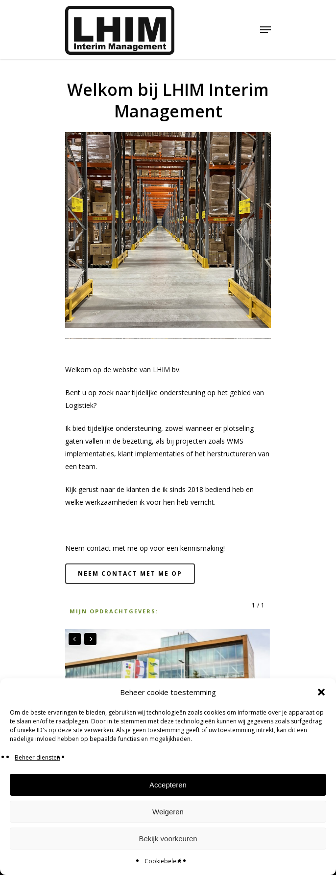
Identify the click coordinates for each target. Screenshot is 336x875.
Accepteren (168, 785)
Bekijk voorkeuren (168, 838)
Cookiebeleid (163, 861)
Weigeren (168, 812)
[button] (321, 692)
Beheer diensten (37, 757)
